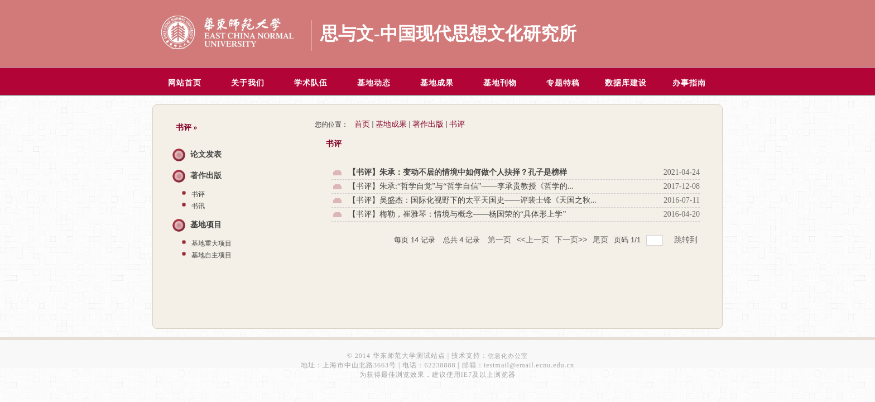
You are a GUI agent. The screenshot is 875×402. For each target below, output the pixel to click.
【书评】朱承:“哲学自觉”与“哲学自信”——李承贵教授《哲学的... (460, 186)
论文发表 (206, 154)
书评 (198, 194)
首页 (362, 124)
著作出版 (206, 175)
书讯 (198, 206)
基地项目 (206, 225)
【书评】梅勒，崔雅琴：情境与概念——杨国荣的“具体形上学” (457, 214)
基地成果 (391, 124)
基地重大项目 (211, 243)
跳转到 (687, 239)
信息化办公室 (508, 355)
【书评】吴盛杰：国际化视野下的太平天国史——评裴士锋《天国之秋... (472, 200)
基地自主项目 (211, 255)
